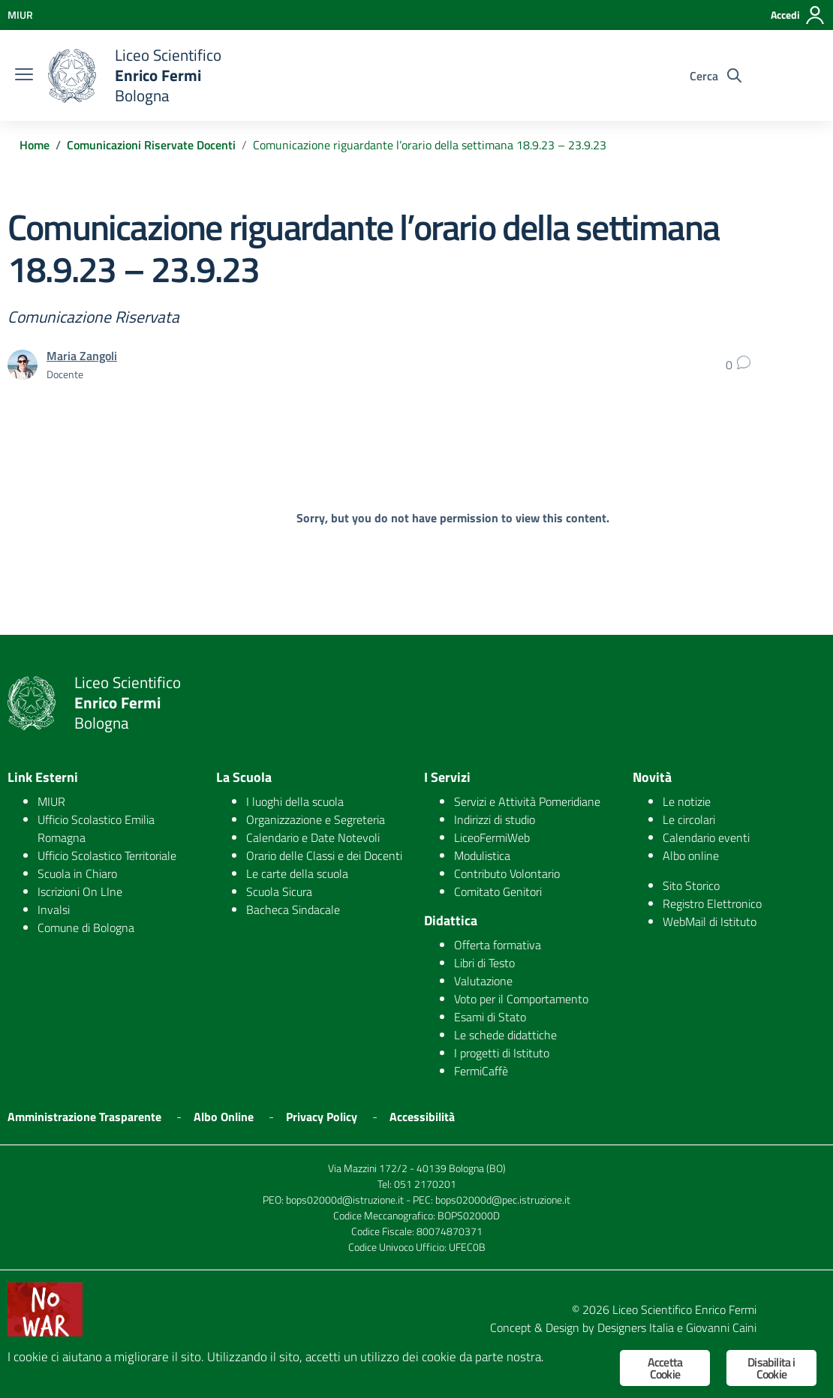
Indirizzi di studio (494, 819)
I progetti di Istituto (501, 1053)
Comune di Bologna (86, 927)
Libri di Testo (484, 963)
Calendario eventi (706, 837)
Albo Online (224, 1117)
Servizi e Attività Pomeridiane (527, 801)
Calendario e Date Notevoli (313, 837)
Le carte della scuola (297, 873)
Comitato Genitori (498, 891)
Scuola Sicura (279, 891)
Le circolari (689, 819)
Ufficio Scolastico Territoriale (107, 855)
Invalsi (54, 909)
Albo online (691, 855)
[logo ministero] (72, 76)
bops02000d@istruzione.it (345, 1199)
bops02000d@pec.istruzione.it (502, 1199)
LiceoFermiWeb (492, 837)
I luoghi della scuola (295, 801)
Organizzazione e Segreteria (315, 819)
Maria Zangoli (82, 356)
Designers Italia (635, 1327)
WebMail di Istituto (709, 921)
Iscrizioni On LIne (80, 891)
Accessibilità (422, 1117)
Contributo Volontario (507, 873)
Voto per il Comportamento (521, 999)
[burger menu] (24, 76)
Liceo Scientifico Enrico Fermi (684, 1309)
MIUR (51, 801)
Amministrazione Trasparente (84, 1117)
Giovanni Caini (721, 1327)
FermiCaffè (481, 1071)
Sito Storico (691, 885)
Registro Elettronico (712, 903)
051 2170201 (425, 1184)
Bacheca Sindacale (293, 909)
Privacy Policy (321, 1117)
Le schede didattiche (505, 1035)
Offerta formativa (497, 945)
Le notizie (687, 801)
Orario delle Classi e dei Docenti (324, 855)
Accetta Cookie (665, 1368)
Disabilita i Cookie (771, 1368)
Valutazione (483, 981)
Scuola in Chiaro (77, 873)
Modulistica (482, 855)
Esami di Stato (490, 1017)
